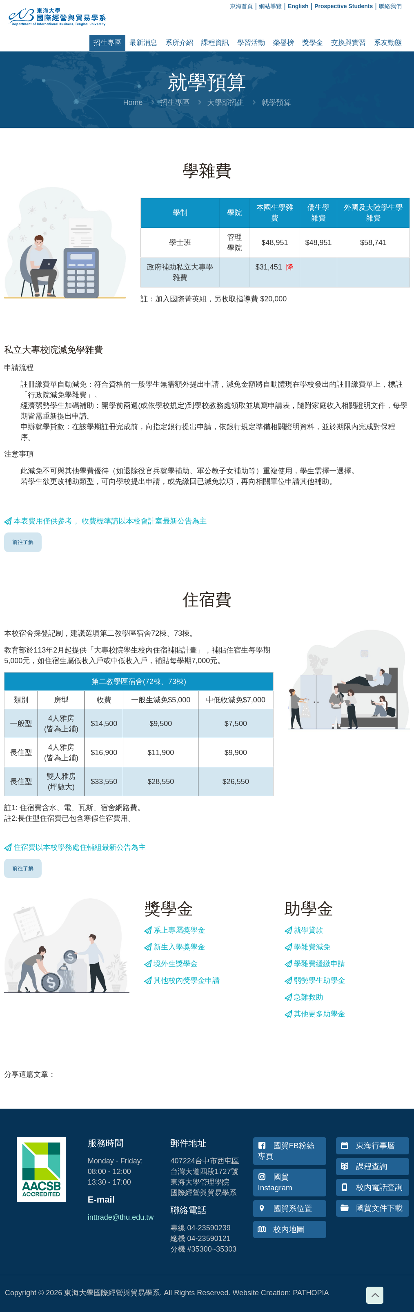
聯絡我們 (390, 6)
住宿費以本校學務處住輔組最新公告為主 (75, 847)
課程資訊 (215, 43)
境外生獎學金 (171, 964)
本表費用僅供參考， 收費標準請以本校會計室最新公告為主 (105, 521)
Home (132, 102)
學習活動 (251, 43)
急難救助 (304, 997)
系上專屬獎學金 (174, 930)
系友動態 (388, 43)
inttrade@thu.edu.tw (121, 1217)
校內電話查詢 (372, 1187)
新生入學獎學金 (174, 947)
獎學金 (312, 43)
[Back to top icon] (374, 1295)
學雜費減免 (308, 947)
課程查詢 (364, 1166)
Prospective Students (343, 6)
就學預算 (276, 102)
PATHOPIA (311, 1293)
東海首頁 (241, 6)
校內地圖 (281, 1229)
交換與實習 (348, 43)
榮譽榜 (283, 43)
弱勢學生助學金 (315, 980)
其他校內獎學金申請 (182, 980)
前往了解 (22, 542)
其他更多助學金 (315, 1014)
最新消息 (143, 43)
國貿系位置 (285, 1208)
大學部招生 (225, 102)
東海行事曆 (368, 1145)
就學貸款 (304, 930)
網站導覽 (270, 6)
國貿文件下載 (372, 1208)
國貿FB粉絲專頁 (286, 1151)
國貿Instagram (275, 1182)
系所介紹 (179, 43)
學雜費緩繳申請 (315, 964)
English (298, 6)
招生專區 (107, 43)
